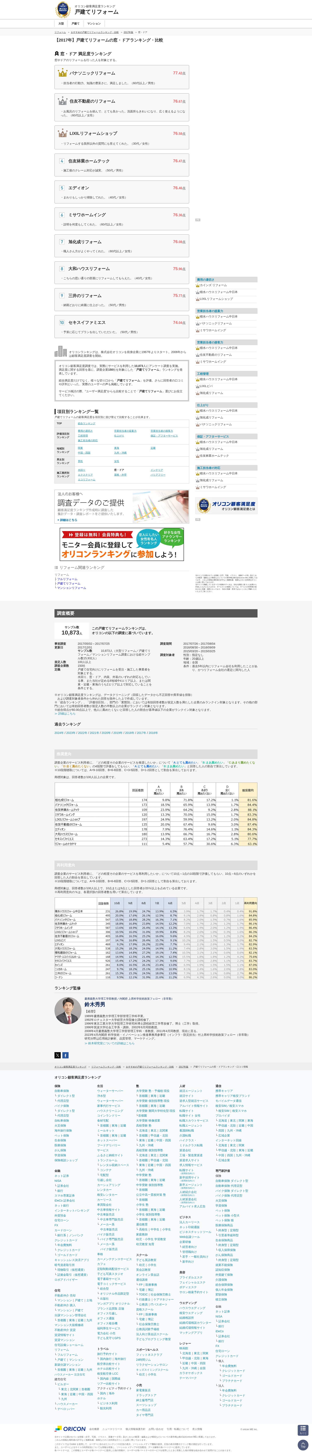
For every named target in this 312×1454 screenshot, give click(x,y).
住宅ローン (61, 1220)
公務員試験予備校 (147, 1329)
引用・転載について (178, 1429)
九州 (89, 1320)
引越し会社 (104, 1180)
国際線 (116, 1378)
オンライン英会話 (147, 1274)
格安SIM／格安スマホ (229, 1105)
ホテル (101, 1398)
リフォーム (61, 1349)
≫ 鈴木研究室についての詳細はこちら (110, 1043)
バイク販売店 (106, 1234)
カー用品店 (143, 1410)
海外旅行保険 (63, 1130)
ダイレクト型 (66, 1095)
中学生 (155, 1229)
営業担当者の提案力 (125, 430)
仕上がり (119, 435)
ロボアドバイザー (66, 1279)
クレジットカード (66, 1240)
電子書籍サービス (108, 1279)
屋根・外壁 (120, 474)
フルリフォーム (67, 579)
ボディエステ (188, 1287)
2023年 (71, 732)
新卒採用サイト (189, 1179)
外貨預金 (60, 1215)
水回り (81, 470)
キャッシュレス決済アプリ (71, 1260)
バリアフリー (158, 474)
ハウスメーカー (67, 1404)
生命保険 (60, 1140)
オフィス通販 (106, 1318)
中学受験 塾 (143, 1175)
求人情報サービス (191, 1165)
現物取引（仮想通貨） (71, 1269)
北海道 (143, 1130)
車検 (100, 1254)
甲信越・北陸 (159, 1135)
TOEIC (143, 1294)
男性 (80, 461)
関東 (80, 448)
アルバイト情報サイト (193, 1105)
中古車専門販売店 (111, 1219)
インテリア (157, 470)
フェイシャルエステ (192, 1282)
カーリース (104, 1199)
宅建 (142, 1289)
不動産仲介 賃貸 (65, 1330)
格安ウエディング (191, 1313)
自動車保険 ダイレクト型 (231, 1180)
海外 (112, 1393)
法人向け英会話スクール (152, 1334)
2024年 (59, 732)
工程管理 (83, 435)
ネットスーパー (107, 1140)
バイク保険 (61, 1105)
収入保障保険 (227, 1250)
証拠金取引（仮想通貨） (73, 1274)
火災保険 (60, 1125)
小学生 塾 (142, 1204)
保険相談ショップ (66, 1160)
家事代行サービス (108, 1105)
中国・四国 (84, 452)
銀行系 (61, 1235)
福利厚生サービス (108, 1328)
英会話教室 (143, 1269)
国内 (103, 1393)
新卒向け (188, 1261)
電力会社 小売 (106, 1333)
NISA (57, 1180)
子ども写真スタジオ (110, 1274)
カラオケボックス (191, 1373)
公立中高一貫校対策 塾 (151, 1194)
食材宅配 (103, 1120)
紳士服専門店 (145, 1400)
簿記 (151, 1289)
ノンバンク (76, 1235)
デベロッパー (66, 1409)
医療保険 (60, 1145)
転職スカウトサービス (193, 1120)
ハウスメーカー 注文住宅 (69, 1374)
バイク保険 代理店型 (228, 1195)
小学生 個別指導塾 (148, 1214)
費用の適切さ (85, 430)
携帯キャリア (224, 1090)
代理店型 (63, 1100)
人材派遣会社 (188, 1201)
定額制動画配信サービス (113, 1269)
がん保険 (60, 1150)
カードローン (63, 1230)
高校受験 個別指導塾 (149, 1150)
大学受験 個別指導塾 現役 (153, 1100)
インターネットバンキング (71, 1210)
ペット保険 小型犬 (227, 1215)
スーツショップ (146, 1405)
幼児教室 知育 (145, 1244)
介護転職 (185, 1135)
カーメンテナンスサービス (114, 1259)
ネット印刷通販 (189, 1227)
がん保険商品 (224, 1255)
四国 (221, 1130)
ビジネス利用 (108, 1403)
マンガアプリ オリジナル (113, 1303)
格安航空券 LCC (107, 1373)
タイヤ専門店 (145, 1415)
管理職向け (189, 1251)
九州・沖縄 (120, 452)
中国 (250, 1125)
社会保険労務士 (161, 1294)
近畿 (153, 448)
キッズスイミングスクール (152, 1369)
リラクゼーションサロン (152, 1364)
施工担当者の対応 (88, 440)
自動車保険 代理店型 (228, 1185)
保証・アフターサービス (164, 435)
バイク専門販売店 (111, 1239)
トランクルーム (107, 1160)
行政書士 (145, 1299)
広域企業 (224, 1135)
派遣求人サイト (189, 1160)
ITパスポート (159, 1304)
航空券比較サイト (108, 1363)
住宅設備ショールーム (68, 1345)
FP (141, 1284)
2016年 (153, 732)
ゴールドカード (67, 1255)
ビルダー (63, 1384)
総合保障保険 (224, 1284)
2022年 (82, 732)
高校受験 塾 (143, 1125)
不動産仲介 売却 (65, 1295)
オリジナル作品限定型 (114, 1293)
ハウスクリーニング (110, 1110)
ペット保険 (61, 1135)
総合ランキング (86, 423)
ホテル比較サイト (108, 1368)
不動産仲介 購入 (65, 1305)
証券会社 (63, 1185)
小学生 (166, 1229)
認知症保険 (222, 1269)
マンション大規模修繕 (68, 1325)
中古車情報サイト (108, 1209)
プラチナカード (232, 1380)
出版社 (104, 1298)
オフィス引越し (107, 1313)
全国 (203, 1368)
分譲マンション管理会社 (70, 1315)
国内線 (104, 1378)
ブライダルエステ (191, 1277)
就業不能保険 (224, 1265)
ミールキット (106, 1130)
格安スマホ (239, 1110)
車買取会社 (104, 1204)
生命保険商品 (224, 1240)
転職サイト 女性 (190, 1115)
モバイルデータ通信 (228, 1100)
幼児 (142, 1265)
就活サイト (186, 1095)
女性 (116, 461)
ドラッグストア (146, 1395)
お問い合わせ (156, 1429)
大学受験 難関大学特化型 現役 (155, 1110)
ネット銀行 (61, 1205)
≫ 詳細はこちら (65, 713)
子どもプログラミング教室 (153, 1339)
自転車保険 (61, 1120)
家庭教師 (142, 1234)
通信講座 (142, 1279)
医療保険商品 (224, 1225)
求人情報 (197, 1429)
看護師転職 (186, 1130)
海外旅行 (120, 1359)
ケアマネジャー (164, 1299)
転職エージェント (191, 1125)
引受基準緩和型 (228, 1235)
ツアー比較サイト (108, 1383)
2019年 (118, 732)
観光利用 (106, 1408)
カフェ (101, 1264)
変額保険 (221, 1294)
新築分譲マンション (67, 1364)
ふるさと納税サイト (110, 1155)
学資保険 (60, 1155)
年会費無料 (64, 1245)
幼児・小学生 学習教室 (151, 1239)
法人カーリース (189, 1222)
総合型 (104, 1288)
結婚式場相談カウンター (195, 1322)
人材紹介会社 (188, 1193)
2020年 (106, 732)
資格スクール (145, 1309)
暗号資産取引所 (64, 1265)
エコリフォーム (86, 479)
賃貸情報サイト (64, 1335)
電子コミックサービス (111, 1283)
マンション (64, 1300)
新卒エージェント (191, 1186)
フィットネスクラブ (149, 1354)
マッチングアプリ (191, 1332)
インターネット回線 (228, 1140)
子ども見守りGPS (109, 1338)
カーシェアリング (108, 1185)
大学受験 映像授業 (148, 1120)
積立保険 (221, 1299)
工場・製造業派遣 (191, 1155)
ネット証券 (61, 1175)
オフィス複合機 (107, 1323)
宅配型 (104, 1175)
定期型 (234, 1230)
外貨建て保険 (224, 1274)
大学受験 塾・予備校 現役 (153, 1090)
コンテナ (106, 1170)
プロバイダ (222, 1115)
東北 (64, 1389)
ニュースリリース (112, 1429)
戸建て (79, 1300)
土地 (89, 1300)
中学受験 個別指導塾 (149, 1185)
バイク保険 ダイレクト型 (231, 1190)
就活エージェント (191, 1090)
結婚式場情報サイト (192, 1327)
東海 (116, 448)
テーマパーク (188, 1378)
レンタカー (104, 1189)
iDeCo (219, 1331)
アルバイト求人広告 (192, 1206)
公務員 (143, 1304)
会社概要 (94, 1429)
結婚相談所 (186, 1317)
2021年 (94, 732)
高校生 (143, 1229)
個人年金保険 (224, 1289)
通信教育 (142, 1224)
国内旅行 (106, 1359)
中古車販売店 (106, 1214)
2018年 (129, 732)
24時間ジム (143, 1359)
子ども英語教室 (146, 1260)
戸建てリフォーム (68, 583)
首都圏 (61, 1320)
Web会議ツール (189, 1237)
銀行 (60, 1190)
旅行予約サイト (107, 1354)
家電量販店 (143, 1390)
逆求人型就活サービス (193, 1100)
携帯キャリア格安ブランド (232, 1095)
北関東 (74, 1389)
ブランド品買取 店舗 (110, 1308)
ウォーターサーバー (110, 1090)
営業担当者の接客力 (162, 430)
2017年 (141, 732)
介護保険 (221, 1279)
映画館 (183, 1348)
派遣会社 (185, 1150)
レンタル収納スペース (114, 1165)
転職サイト (186, 1110)
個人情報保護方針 (135, 1429)
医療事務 (151, 1284)
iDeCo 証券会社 (64, 1200)
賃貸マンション (64, 1340)
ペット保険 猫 (224, 1220)
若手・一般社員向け (195, 1256)
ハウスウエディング (192, 1308)
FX (56, 1225)
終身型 (222, 1230)
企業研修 (185, 1242)
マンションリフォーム (71, 587)
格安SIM (223, 1110)
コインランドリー (108, 1115)
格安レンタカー (107, 1194)
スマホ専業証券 (64, 1195)
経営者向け (189, 1247)
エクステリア (85, 474)
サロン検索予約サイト (193, 1292)
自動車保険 (61, 1090)
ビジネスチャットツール (195, 1232)
